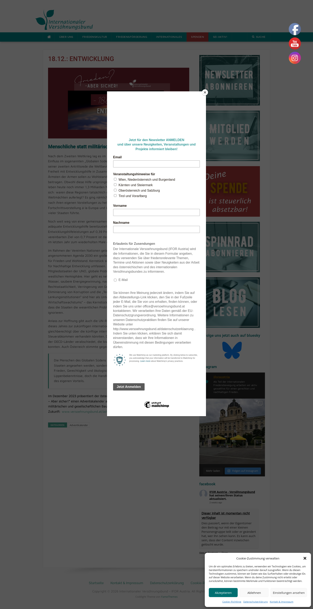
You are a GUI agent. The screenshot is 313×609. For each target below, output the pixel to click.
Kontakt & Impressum (281, 601)
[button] (305, 558)
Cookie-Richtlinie (231, 601)
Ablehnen (254, 593)
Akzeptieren (223, 593)
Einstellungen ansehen (289, 593)
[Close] (205, 92)
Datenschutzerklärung (255, 601)
